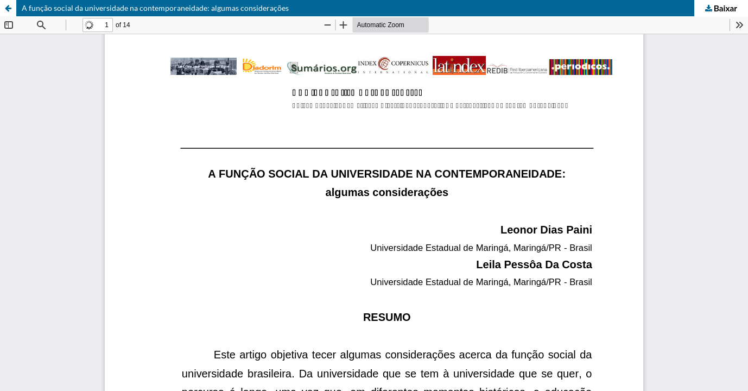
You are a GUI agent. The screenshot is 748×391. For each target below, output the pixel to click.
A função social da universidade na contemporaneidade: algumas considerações (155, 7)
